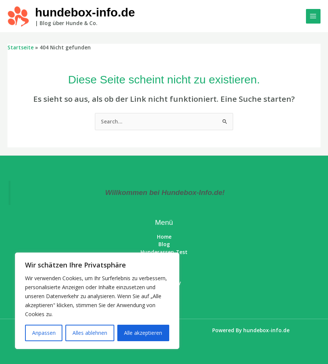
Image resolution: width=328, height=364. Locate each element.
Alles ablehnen (89, 332)
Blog (164, 244)
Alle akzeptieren (143, 332)
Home (164, 236)
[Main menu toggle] (313, 16)
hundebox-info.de (85, 12)
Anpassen (44, 332)
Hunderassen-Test (164, 252)
